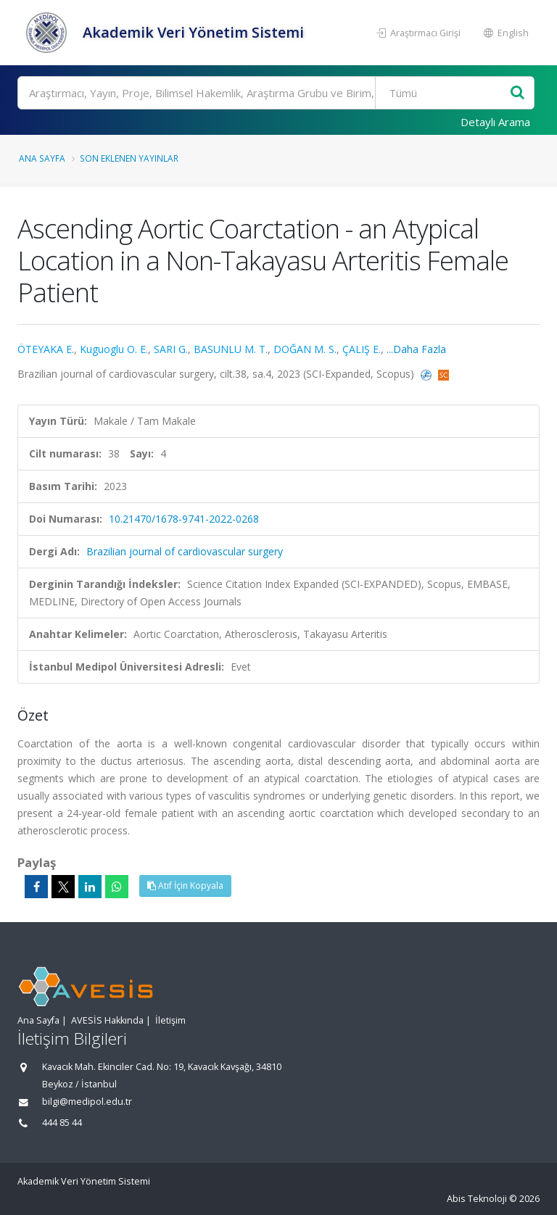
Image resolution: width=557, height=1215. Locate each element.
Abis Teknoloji (477, 1199)
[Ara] (276, 92)
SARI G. (171, 349)
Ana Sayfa (42, 158)
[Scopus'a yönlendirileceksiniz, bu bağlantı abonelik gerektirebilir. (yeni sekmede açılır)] (443, 374)
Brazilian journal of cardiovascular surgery (184, 551)
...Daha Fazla (416, 349)
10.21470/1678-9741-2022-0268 (184, 519)
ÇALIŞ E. (361, 349)
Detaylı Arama (495, 122)
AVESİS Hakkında (107, 1020)
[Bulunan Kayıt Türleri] (444, 92)
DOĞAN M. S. (305, 349)
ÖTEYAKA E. (45, 349)
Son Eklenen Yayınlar (129, 158)
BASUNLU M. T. (231, 349)
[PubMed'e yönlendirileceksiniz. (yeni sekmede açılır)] (427, 374)
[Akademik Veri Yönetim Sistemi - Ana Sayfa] (48, 32)
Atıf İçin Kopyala (185, 885)
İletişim (170, 1020)
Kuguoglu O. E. (114, 349)
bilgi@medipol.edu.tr (87, 1101)
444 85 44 (62, 1122)
